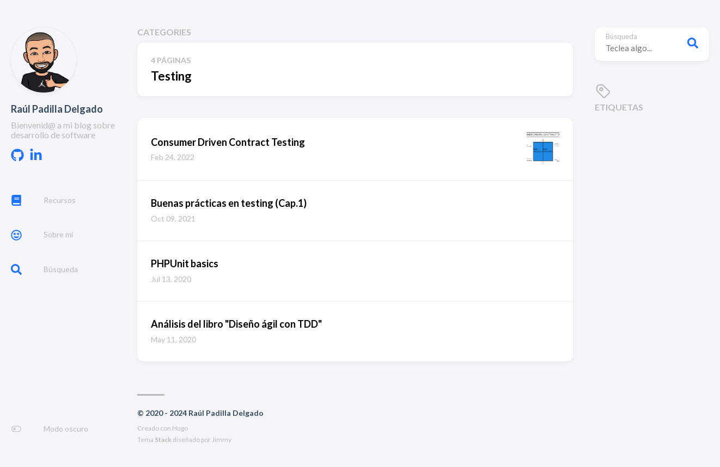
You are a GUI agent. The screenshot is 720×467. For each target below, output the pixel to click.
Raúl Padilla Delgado (57, 109)
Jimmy (221, 439)
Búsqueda (621, 37)
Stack (163, 439)
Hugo (180, 428)
